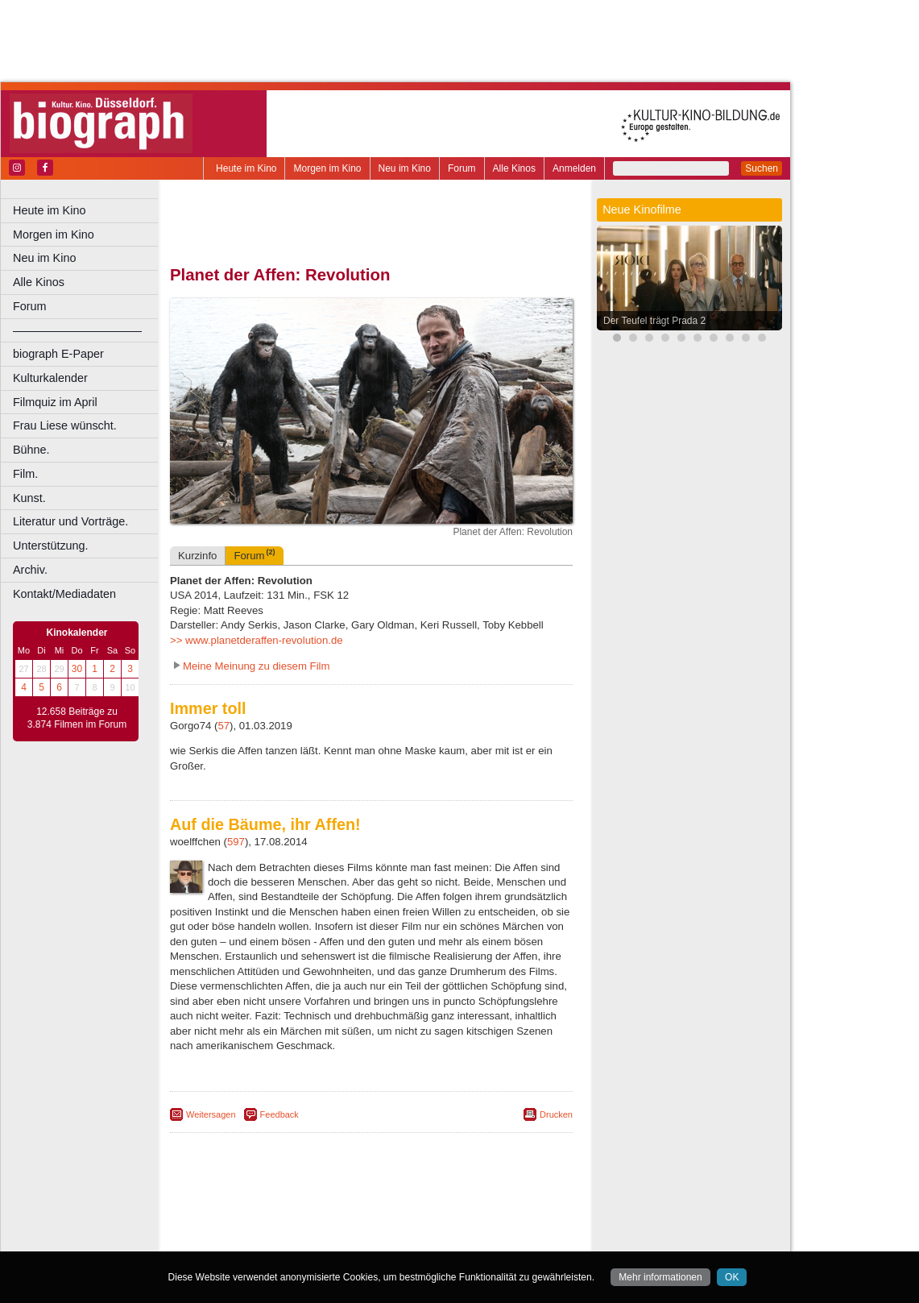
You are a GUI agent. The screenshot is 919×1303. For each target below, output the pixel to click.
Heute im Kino (246, 168)
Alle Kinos (514, 168)
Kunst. (29, 498)
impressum (380, 1212)
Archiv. (30, 569)
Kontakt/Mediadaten (64, 593)
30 (77, 668)
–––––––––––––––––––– (77, 330)
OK (732, 1277)
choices (285, 1225)
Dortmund (392, 1239)
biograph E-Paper (58, 353)
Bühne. (31, 449)
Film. (25, 473)
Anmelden (574, 168)
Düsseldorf (443, 1239)
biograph (242, 1225)
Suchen (761, 168)
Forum (462, 168)
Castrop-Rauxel (332, 1239)
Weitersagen (211, 1114)
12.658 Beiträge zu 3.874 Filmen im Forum (76, 718)
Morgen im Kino (327, 168)
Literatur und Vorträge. (70, 521)
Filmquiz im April (55, 402)
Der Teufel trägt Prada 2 (654, 320)
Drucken (556, 1114)
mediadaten (496, 1212)
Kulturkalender (50, 377)
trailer (371, 1225)
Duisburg (490, 1239)
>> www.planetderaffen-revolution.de (256, 640)
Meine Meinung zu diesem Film (256, 666)
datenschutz (437, 1212)
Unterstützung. (51, 545)
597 (236, 842)
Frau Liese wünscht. (65, 425)
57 (223, 726)
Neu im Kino (405, 168)
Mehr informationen (660, 1277)
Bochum (248, 1239)
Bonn (282, 1239)
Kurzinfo (197, 556)
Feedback (279, 1114)
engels (323, 1225)
